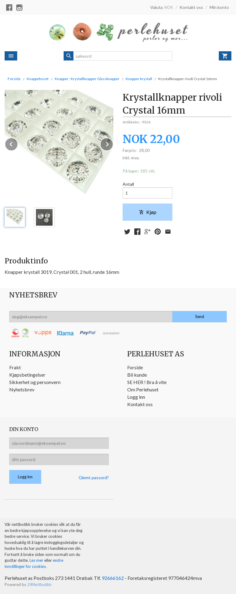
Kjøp (147, 212)
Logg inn (136, 397)
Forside (14, 78)
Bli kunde (137, 375)
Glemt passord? (94, 477)
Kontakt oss (140, 404)
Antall (128, 184)
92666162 (113, 578)
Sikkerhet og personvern (35, 382)
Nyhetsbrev (21, 389)
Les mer (37, 560)
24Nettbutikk (39, 584)
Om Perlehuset (143, 389)
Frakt (15, 367)
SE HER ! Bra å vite (147, 382)
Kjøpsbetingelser (27, 375)
